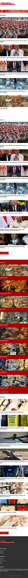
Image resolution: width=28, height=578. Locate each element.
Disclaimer (1, 563)
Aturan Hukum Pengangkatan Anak (8, 528)
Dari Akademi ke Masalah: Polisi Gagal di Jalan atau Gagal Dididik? (13, 41)
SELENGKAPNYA (4, 253)
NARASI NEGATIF (4, 388)
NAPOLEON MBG (4, 324)
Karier (1, 562)
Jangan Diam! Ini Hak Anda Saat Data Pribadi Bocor (12, 412)
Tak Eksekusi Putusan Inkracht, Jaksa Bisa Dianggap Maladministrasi (12, 428)
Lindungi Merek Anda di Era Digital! (8, 512)
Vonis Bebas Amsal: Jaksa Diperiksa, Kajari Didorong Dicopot (14, 57)
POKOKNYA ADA (4, 108)
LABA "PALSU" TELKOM (5, 293)
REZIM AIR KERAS (4, 340)
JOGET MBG (3, 309)
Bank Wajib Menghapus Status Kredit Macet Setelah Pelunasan (12, 479)
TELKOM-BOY (3, 372)
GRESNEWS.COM (2, 550)
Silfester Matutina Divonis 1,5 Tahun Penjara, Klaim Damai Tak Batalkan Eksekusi (13, 445)
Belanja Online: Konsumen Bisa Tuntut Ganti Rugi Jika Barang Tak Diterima (12, 496)
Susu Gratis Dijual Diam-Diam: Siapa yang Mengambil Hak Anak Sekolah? (13, 92)
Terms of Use (17, 576)
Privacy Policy (12, 576)
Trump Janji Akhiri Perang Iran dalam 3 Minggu (11, 213)
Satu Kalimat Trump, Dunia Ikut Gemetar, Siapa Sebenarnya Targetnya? (14, 74)
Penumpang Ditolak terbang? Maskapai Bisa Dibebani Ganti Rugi (14, 462)
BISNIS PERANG (3, 356)
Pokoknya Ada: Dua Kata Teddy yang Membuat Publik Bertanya (12, 247)
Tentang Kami (2, 558)
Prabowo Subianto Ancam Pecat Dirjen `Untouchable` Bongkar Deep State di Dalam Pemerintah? (12, 230)
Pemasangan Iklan (2, 561)
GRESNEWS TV (2, 553)
